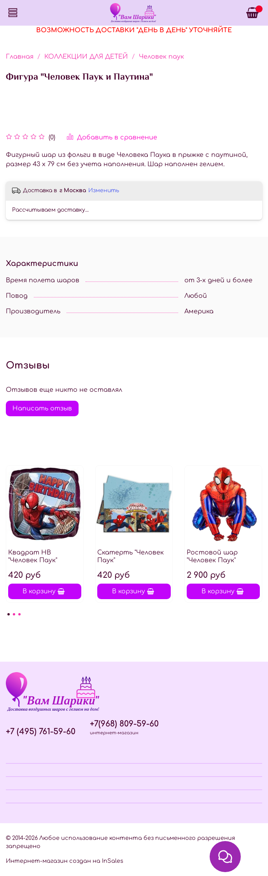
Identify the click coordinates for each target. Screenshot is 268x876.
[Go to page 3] (19, 614)
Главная (19, 56)
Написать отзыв (42, 408)
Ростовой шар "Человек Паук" (212, 556)
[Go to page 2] (14, 614)
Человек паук (161, 56)
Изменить (103, 190)
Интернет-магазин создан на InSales (64, 861)
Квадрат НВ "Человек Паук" (32, 556)
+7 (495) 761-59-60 (40, 731)
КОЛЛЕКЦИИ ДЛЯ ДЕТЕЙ (86, 56)
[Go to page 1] (8, 614)
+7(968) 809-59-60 (124, 724)
